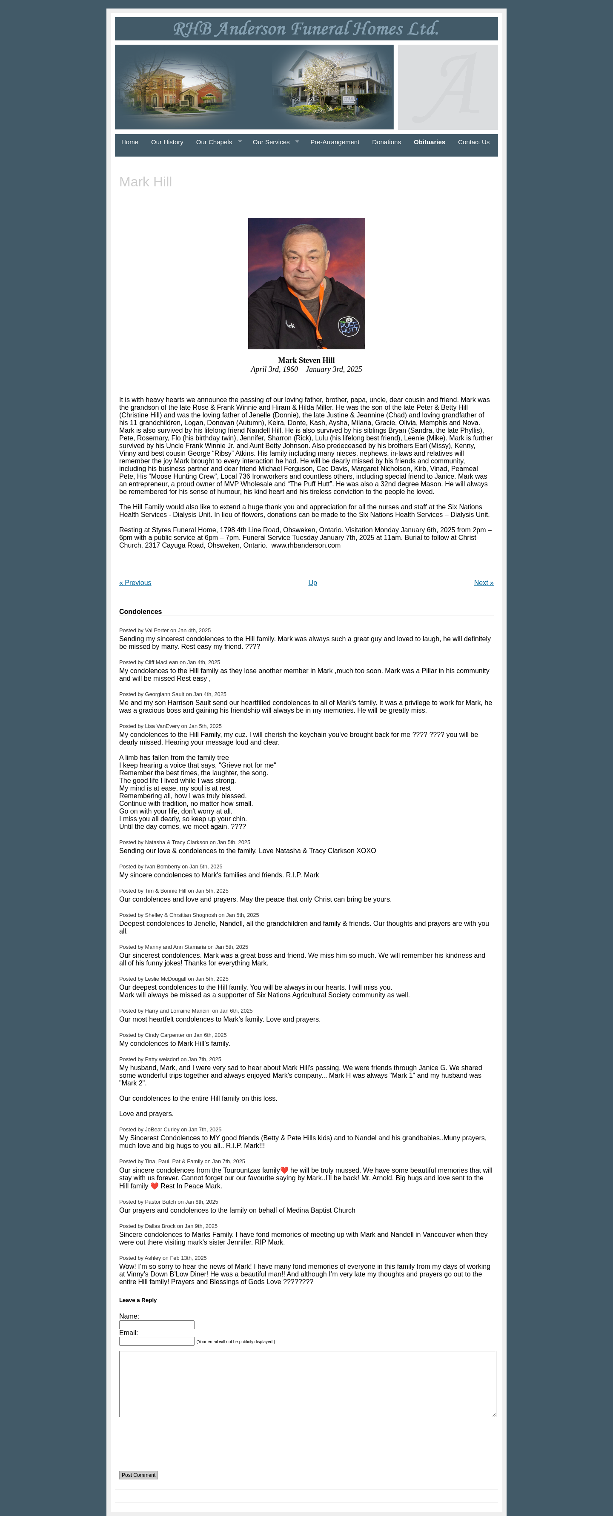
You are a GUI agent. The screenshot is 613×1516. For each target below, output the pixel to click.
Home (129, 142)
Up (312, 582)
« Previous (135, 582)
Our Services (272, 142)
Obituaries (429, 142)
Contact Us (474, 142)
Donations (386, 142)
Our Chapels (216, 142)
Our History (167, 142)
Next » (484, 582)
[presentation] (184, 1439)
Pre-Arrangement (334, 142)
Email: (128, 1332)
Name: (129, 1316)
